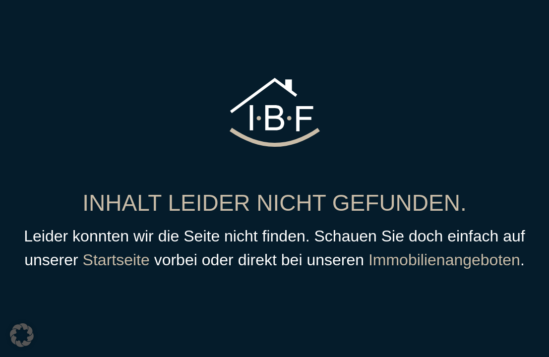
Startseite (116, 260)
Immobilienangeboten (444, 260)
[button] (22, 335)
